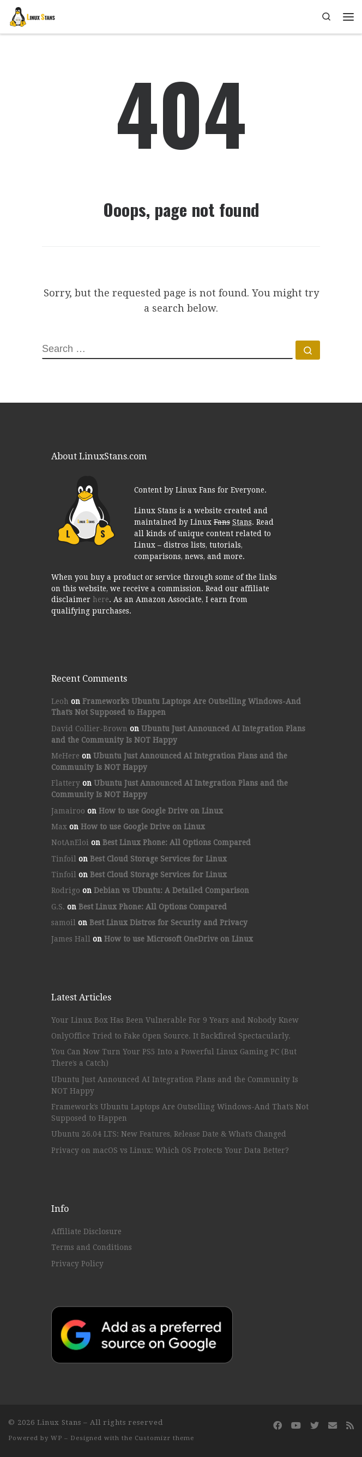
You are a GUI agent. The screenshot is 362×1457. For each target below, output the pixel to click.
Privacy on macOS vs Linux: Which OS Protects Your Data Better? (170, 1150)
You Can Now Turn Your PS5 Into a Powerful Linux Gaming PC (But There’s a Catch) (174, 1057)
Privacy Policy (77, 1263)
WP (56, 1438)
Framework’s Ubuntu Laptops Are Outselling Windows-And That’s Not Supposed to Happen (180, 1112)
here (101, 599)
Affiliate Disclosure (86, 1231)
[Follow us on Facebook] (277, 1425)
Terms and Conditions (91, 1247)
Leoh (60, 701)
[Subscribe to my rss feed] (350, 1425)
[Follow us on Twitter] (314, 1425)
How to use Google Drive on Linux (161, 810)
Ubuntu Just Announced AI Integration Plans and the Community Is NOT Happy (174, 1085)
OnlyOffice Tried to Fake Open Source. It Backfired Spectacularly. (171, 1035)
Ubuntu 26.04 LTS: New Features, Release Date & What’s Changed (168, 1134)
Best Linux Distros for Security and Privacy (168, 922)
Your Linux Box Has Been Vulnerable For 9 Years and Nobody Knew (175, 1020)
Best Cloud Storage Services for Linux (158, 858)
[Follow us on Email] (332, 1425)
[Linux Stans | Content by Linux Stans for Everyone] (32, 15)
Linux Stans (59, 1422)
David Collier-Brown (89, 728)
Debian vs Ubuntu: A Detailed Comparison (171, 890)
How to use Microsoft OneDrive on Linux (178, 938)
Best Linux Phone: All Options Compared (176, 842)
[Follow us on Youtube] (296, 1425)
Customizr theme (164, 1438)
